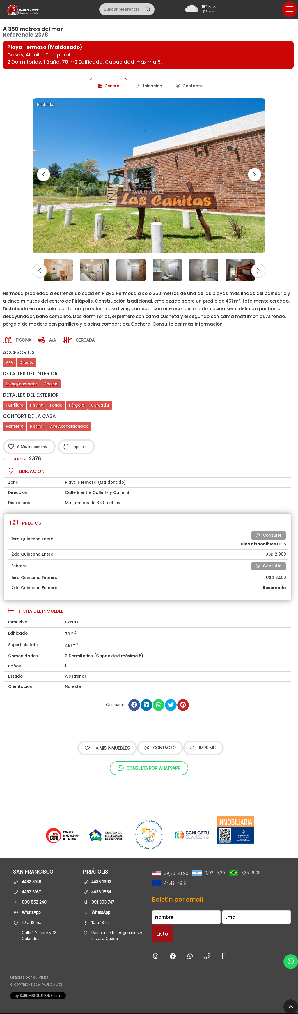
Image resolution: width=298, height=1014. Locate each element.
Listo (162, 933)
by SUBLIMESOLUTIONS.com (38, 995)
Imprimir (203, 748)
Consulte (268, 535)
